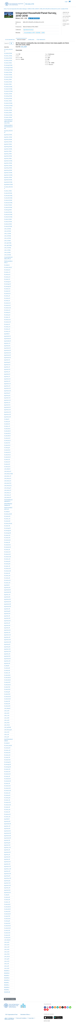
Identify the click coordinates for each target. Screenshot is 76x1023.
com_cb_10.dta (7, 231)
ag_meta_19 (6, 819)
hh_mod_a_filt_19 (8, 745)
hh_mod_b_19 (7, 747)
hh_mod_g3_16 (7, 533)
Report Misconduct (9, 1019)
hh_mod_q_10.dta (8, 98)
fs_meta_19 (6, 894)
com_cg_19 (6, 958)
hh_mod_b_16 (7, 516)
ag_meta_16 (6, 585)
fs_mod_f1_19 (7, 916)
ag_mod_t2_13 (7, 407)
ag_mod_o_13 (7, 386)
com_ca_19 (6, 942)
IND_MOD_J (6, 985)
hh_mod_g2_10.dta (8, 67)
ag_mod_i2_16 (7, 620)
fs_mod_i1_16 (7, 701)
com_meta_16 (7, 708)
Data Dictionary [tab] (21, 39)
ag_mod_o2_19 (7, 873)
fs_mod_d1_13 (7, 428)
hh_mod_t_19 (7, 807)
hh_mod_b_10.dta (8, 53)
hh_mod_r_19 (7, 800)
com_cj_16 (6, 736)
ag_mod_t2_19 (7, 892)
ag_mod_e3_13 (7, 352)
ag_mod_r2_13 (7, 400)
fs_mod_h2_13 (7, 452)
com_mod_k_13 (7, 497)
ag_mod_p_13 (7, 393)
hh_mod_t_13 (7, 324)
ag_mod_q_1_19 (7, 878)
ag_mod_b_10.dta (8, 134)
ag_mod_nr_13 (7, 383)
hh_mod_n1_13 (7, 305)
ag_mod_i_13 (7, 367)
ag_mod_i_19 (7, 849)
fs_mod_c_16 (7, 672)
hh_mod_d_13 (7, 274)
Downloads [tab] (31, 39)
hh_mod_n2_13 (7, 307)
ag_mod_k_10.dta (8, 156)
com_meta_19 (7, 939)
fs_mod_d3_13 (7, 433)
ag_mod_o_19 (7, 871)
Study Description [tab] (10, 39)
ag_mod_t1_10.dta (8, 179)
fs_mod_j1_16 (7, 703)
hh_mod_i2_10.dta (8, 77)
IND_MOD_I (6, 982)
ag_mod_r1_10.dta (8, 172)
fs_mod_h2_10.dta (8, 214)
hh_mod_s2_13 (7, 321)
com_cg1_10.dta (7, 242)
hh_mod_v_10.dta (8, 112)
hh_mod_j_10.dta (8, 79)
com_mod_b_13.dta (8, 473)
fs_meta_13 (6, 419)
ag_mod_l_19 (7, 859)
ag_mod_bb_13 (7, 340)
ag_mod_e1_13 (7, 348)
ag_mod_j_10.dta (8, 153)
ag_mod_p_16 (7, 644)
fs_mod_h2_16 (7, 696)
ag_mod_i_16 (7, 615)
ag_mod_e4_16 (7, 606)
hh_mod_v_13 (7, 329)
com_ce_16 (6, 720)
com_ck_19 (6, 968)
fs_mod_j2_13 (7, 466)
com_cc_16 (6, 715)
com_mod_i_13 (7, 492)
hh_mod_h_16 (7, 535)
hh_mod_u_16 (7, 575)
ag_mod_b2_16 (7, 592)
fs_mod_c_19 (7, 902)
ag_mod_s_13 (7, 402)
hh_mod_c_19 (7, 750)
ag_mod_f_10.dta (8, 144)
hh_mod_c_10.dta (8, 55)
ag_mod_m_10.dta (8, 160)
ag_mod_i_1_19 (7, 847)
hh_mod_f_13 (7, 279)
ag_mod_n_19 (7, 864)
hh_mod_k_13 (7, 298)
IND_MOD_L (6, 989)
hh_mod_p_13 (7, 312)
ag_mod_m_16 (7, 630)
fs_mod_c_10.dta (8, 190)
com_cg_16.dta (7, 727)
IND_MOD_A (6, 970)
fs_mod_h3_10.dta (8, 216)
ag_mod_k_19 (7, 856)
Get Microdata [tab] (41, 39)
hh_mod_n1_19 (7, 788)
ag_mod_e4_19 (7, 838)
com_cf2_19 (7, 956)
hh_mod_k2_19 (7, 781)
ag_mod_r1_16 (7, 649)
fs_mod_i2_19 (7, 932)
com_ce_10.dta (7, 238)
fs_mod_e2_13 (7, 440)
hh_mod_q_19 (7, 797)
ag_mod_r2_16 (7, 651)
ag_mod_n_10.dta (8, 163)
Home (5, 8)
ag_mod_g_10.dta (8, 146)
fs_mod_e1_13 (7, 438)
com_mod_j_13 (7, 495)
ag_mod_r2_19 (7, 885)
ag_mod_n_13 (7, 381)
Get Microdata (34, 18)
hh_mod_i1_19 (7, 771)
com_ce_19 (6, 951)
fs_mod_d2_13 (7, 431)
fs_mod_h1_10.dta (8, 212)
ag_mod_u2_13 (7, 412)
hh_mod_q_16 (7, 563)
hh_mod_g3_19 (7, 766)
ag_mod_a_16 (7, 587)
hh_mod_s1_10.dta (8, 103)
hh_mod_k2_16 (7, 547)
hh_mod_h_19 (7, 769)
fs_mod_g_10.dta (8, 209)
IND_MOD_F (6, 975)
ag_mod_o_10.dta (8, 165)
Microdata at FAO (29, 4)
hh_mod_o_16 (7, 559)
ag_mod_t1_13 (7, 404)
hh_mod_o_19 (7, 792)
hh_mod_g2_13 (7, 284)
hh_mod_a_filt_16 (8, 513)
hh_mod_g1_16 (7, 528)
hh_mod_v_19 (7, 811)
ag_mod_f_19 (7, 840)
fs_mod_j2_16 (7, 706)
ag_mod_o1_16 (7, 639)
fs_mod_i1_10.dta (8, 219)
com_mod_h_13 (7, 490)
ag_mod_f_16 (7, 608)
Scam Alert (31, 1018)
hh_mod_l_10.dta (8, 84)
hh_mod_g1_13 (7, 281)
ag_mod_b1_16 (7, 589)
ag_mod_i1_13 (7, 369)
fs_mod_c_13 (7, 426)
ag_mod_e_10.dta (8, 141)
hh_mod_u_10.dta (8, 110)
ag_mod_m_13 (7, 378)
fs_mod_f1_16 (7, 687)
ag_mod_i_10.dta (8, 151)
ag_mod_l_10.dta (8, 158)
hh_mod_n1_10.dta (8, 88)
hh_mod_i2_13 (7, 293)
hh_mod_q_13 (7, 314)
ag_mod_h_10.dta (8, 148)
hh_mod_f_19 (7, 757)
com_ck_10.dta (7, 254)
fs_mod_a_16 (7, 668)
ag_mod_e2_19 (7, 833)
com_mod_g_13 (7, 487)
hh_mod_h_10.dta (8, 72)
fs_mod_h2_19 (7, 925)
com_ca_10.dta (7, 228)
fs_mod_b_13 (7, 423)
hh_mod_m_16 (7, 551)
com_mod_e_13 (7, 480)
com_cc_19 (6, 947)
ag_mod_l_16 (7, 627)
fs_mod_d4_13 (7, 435)
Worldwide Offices (24, 1014)
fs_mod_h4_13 (7, 457)
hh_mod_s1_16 (7, 568)
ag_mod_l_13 (7, 376)
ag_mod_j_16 (7, 623)
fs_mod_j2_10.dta (8, 226)
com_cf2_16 (7, 725)
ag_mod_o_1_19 (7, 868)
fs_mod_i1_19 (7, 930)
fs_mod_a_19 (7, 897)
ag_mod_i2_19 (7, 852)
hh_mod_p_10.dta (8, 96)
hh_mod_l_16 (7, 549)
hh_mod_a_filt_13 (8, 267)
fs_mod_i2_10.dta (8, 221)
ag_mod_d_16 (7, 596)
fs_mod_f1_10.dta (8, 205)
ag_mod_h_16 (7, 613)
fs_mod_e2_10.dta (8, 202)
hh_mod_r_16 (7, 566)
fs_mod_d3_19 (7, 909)
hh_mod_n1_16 (7, 554)
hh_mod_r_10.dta (8, 100)
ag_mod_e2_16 (7, 601)
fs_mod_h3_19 (7, 928)
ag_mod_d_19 (7, 828)
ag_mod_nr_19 (7, 866)
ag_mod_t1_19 (7, 890)
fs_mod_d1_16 (7, 675)
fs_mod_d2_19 (7, 906)
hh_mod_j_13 (7, 295)
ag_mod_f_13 (7, 359)
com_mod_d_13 (7, 478)
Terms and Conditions (21, 1018)
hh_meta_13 (6, 265)
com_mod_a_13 (7, 471)
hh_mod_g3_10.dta (8, 69)
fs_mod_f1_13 (7, 442)
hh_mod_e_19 (7, 755)
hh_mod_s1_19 (7, 802)
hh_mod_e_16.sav (8, 523)
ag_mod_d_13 (7, 345)
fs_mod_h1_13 (7, 450)
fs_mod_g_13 (7, 447)
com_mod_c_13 (7, 476)
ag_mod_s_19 (7, 887)
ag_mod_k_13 (7, 374)
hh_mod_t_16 (7, 573)
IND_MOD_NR (7, 992)
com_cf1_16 (6, 722)
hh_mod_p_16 (7, 561)
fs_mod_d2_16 (7, 677)
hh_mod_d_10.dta (8, 58)
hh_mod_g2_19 (7, 764)
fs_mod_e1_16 (7, 682)
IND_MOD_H (6, 980)
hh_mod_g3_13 (7, 286)
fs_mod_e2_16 (7, 684)
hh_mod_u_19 (7, 809)
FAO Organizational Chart (11, 1014)
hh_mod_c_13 (7, 272)
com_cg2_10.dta (7, 245)
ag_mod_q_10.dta (8, 170)
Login (66, 1)
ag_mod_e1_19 (7, 830)
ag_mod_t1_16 (7, 656)
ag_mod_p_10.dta (8, 167)
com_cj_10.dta (7, 252)
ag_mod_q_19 (7, 880)
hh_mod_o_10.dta (8, 93)
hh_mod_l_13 (7, 300)
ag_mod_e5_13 (7, 357)
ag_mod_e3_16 (7, 604)
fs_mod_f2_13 (7, 445)
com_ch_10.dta (7, 247)
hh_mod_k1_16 (7, 544)
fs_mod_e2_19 (7, 913)
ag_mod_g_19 (7, 842)
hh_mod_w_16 (7, 580)
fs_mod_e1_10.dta (8, 200)
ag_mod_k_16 (7, 625)
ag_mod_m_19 (7, 861)
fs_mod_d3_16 (7, 679)
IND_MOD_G (6, 977)
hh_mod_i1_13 (7, 291)
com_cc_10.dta (7, 233)
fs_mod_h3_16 (7, 698)
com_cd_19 (6, 949)
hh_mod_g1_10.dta (8, 65)
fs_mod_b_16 (7, 670)
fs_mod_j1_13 (7, 464)
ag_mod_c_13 (7, 343)
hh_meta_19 (6, 743)
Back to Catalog (10, 999)
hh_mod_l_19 (7, 783)
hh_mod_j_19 (7, 776)
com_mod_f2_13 (7, 485)
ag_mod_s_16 (7, 653)
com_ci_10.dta (7, 250)
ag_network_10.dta (8, 184)
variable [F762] (64, 8)
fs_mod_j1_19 (7, 935)
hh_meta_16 (6, 511)
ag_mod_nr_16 (7, 634)
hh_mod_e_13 (7, 276)
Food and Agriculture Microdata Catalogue (17, 8)
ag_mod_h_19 (7, 845)
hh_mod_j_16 (7, 542)
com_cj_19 (6, 966)
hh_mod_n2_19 (7, 790)
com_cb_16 (6, 713)
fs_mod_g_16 (7, 691)
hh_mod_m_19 (7, 785)
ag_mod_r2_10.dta (8, 175)
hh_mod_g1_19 (7, 762)
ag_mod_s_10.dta (8, 177)
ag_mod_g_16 (7, 611)
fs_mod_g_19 (7, 920)
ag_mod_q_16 (7, 646)
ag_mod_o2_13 (7, 390)
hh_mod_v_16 (7, 578)
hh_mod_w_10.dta (8, 115)
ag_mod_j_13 (7, 371)
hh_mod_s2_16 (7, 570)
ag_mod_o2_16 (7, 642)
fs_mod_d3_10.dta (8, 197)
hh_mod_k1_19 (7, 778)
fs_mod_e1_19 (7, 911)
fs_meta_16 (6, 665)
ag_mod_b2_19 (7, 823)
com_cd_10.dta (7, 235)
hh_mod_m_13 (7, 303)
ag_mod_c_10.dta (8, 137)
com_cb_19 (6, 944)
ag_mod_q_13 (7, 395)
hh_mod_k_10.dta (8, 81)
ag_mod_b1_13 (7, 336)
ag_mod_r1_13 (7, 397)
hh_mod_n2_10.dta (8, 91)
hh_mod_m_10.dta (8, 86)
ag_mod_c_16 (7, 594)
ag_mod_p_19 (7, 875)
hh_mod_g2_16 (7, 530)
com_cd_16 (6, 717)
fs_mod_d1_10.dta (8, 193)
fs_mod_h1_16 (7, 694)
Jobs (6, 1018)
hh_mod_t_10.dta (8, 107)
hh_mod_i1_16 (7, 537)
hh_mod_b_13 (7, 269)
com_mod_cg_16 (8, 729)
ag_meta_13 (6, 333)
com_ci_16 (6, 734)
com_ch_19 (6, 961)
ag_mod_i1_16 (7, 618)
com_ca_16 (6, 710)
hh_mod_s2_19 (7, 804)
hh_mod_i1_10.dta (8, 74)
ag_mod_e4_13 (7, 355)
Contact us (11, 1018)
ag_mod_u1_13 (7, 409)
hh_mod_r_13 (7, 317)
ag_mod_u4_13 (7, 416)
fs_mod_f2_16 (7, 689)
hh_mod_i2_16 (7, 540)
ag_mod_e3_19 (7, 835)
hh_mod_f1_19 (7, 759)
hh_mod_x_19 (7, 816)
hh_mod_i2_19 (7, 773)
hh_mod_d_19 (7, 752)
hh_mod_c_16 (7, 518)
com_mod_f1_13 (7, 483)
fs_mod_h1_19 (7, 923)
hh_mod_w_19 (7, 814)
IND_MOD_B (6, 973)
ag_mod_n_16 (7, 632)
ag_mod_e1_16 (7, 599)
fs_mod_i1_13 (7, 459)
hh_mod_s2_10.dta (8, 105)
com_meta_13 (7, 468)
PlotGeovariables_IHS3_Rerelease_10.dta (8, 127)
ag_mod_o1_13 (7, 388)
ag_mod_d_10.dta (8, 139)
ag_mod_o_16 (7, 637)
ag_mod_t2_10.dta (8, 182)
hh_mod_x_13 (7, 331)
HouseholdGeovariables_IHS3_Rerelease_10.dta (8, 121)
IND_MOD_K (6, 987)
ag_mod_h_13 (7, 364)
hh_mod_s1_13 (7, 319)
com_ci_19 (6, 963)
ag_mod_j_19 (7, 854)
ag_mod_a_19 (7, 821)
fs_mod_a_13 (7, 421)
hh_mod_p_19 (7, 795)
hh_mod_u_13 (7, 326)
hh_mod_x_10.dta (8, 117)
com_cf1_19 (6, 954)
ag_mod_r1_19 (7, 883)
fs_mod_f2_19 (7, 918)
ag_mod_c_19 (7, 826)
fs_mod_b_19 (7, 899)
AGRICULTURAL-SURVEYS (33, 8)
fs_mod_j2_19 (7, 937)
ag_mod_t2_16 (7, 658)
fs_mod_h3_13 (7, 454)
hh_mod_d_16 (7, 521)
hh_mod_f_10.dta (8, 62)
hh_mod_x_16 (7, 582)
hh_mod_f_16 (7, 525)
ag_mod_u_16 (7, 660)
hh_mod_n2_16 (7, 556)
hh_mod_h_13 (7, 288)
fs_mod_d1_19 (7, 904)
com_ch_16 (6, 732)
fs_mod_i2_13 (7, 461)
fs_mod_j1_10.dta (8, 224)
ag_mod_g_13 (7, 362)
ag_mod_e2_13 (7, 350)
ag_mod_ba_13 (7, 338)
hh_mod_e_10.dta (8, 60)
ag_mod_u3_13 (7, 414)
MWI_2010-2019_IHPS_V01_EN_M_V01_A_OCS (50, 8)
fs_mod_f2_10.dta (8, 207)
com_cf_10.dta (7, 240)
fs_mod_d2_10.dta (8, 195)
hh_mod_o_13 (7, 310)
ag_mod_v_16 (7, 663)
